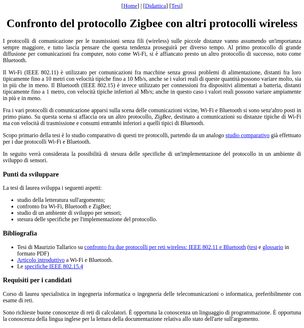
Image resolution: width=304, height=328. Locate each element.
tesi (253, 247)
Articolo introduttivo (41, 260)
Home (130, 6)
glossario (273, 247)
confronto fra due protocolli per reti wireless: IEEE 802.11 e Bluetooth (165, 247)
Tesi (175, 6)
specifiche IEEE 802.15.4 (54, 266)
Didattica (155, 6)
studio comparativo (247, 135)
